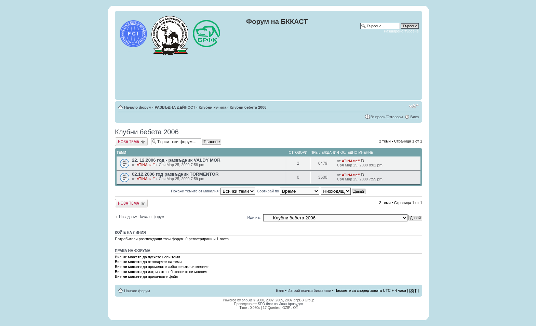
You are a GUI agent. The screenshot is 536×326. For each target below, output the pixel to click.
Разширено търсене (401, 31)
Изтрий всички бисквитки (309, 290)
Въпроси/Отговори (387, 117)
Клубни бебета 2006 (248, 107)
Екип (280, 290)
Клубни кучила (212, 107)
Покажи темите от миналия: (213, 191)
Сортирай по (288, 191)
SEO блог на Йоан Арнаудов (280, 304)
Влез (414, 117)
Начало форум (137, 107)
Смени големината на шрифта (414, 106)
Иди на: (254, 217)
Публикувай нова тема (131, 141)
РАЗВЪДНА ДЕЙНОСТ (175, 107)
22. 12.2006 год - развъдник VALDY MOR (176, 160)
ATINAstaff (146, 165)
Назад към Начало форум (141, 217)
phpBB (247, 300)
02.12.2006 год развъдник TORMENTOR (175, 174)
